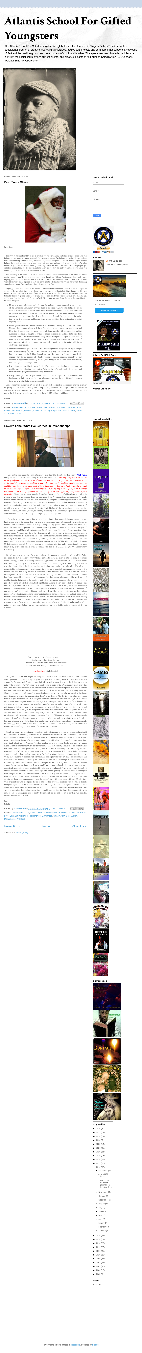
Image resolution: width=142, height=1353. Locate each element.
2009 (98, 1258)
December (103, 1170)
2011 (98, 1251)
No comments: (59, 403)
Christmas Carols (73, 407)
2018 (98, 1159)
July (100, 1207)
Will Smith (21, 819)
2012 (98, 1247)
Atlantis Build (49, 407)
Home (46, 826)
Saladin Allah (59, 816)
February (102, 1227)
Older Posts (79, 826)
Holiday (27, 410)
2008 (98, 1262)
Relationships (35, 816)
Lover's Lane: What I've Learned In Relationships (37, 425)
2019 (98, 1155)
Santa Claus (15, 414)
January (102, 1230)
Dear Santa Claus (16, 182)
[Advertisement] (40, 1315)
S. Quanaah (56, 410)
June (100, 1211)
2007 (98, 1266)
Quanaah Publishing (41, 410)
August (101, 1203)
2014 (98, 1239)
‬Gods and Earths (78, 812)
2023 (98, 1140)
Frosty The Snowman (13, 410)
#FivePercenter (50, 812)
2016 (98, 1167)
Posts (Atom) (22, 832)
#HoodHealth (64, 812)
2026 (98, 1128)
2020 (98, 1152)
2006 (98, 1270)
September (103, 1200)
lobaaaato (75, 1345)
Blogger (95, 1345)
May (100, 1215)
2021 (98, 1148)
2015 (98, 1235)
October (102, 1196)
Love (6, 816)
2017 (98, 1163)
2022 (98, 1144)
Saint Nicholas (68, 410)
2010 (98, 1255)
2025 (98, 1132)
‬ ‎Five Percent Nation (20, 407)
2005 (98, 1274)
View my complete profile (117, 265)
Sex (67, 816)
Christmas (60, 407)
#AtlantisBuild (36, 407)
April (100, 1219)
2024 (98, 1136)
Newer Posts (12, 826)
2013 (98, 1243)
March (101, 1223)
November (103, 1192)
